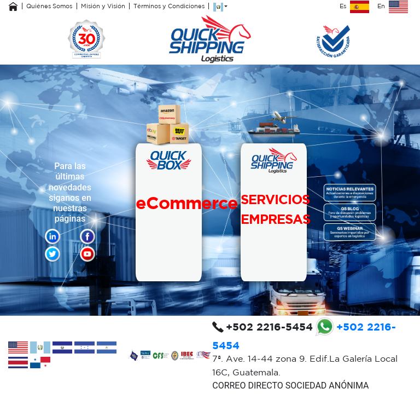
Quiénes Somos (49, 6)
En (392, 6)
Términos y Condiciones (169, 6)
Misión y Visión (103, 6)
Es (354, 6)
